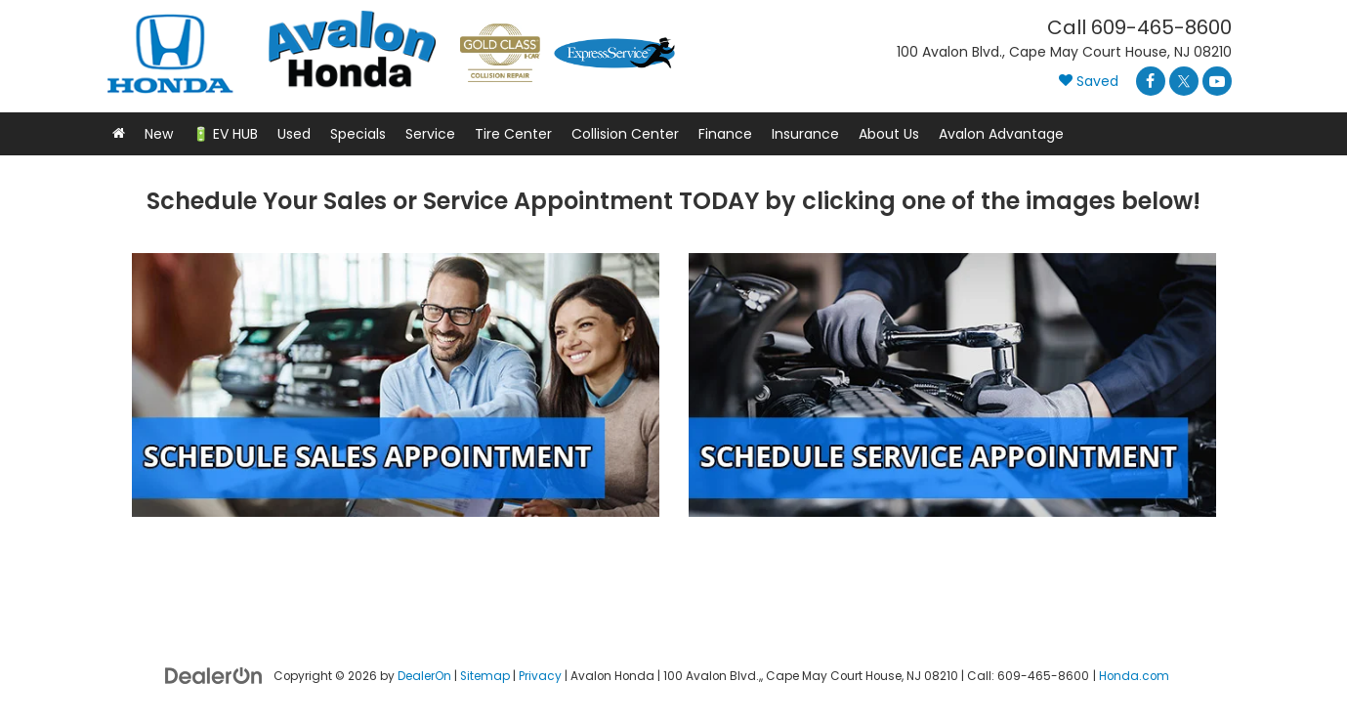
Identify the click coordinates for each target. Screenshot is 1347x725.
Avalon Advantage (1001, 134)
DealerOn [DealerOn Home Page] (424, 676)
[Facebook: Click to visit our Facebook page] (1150, 81)
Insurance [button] (805, 134)
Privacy (540, 676)
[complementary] (1205, 617)
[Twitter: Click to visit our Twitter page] (1184, 81)
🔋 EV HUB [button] (225, 134)
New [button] (159, 134)
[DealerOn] (214, 674)
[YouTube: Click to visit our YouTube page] (1217, 81)
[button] (119, 133)
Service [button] (430, 134)
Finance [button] (725, 134)
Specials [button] (358, 134)
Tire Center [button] (513, 134)
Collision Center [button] (625, 134)
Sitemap (485, 676)
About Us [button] (889, 134)
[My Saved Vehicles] (1088, 81)
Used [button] (294, 134)
